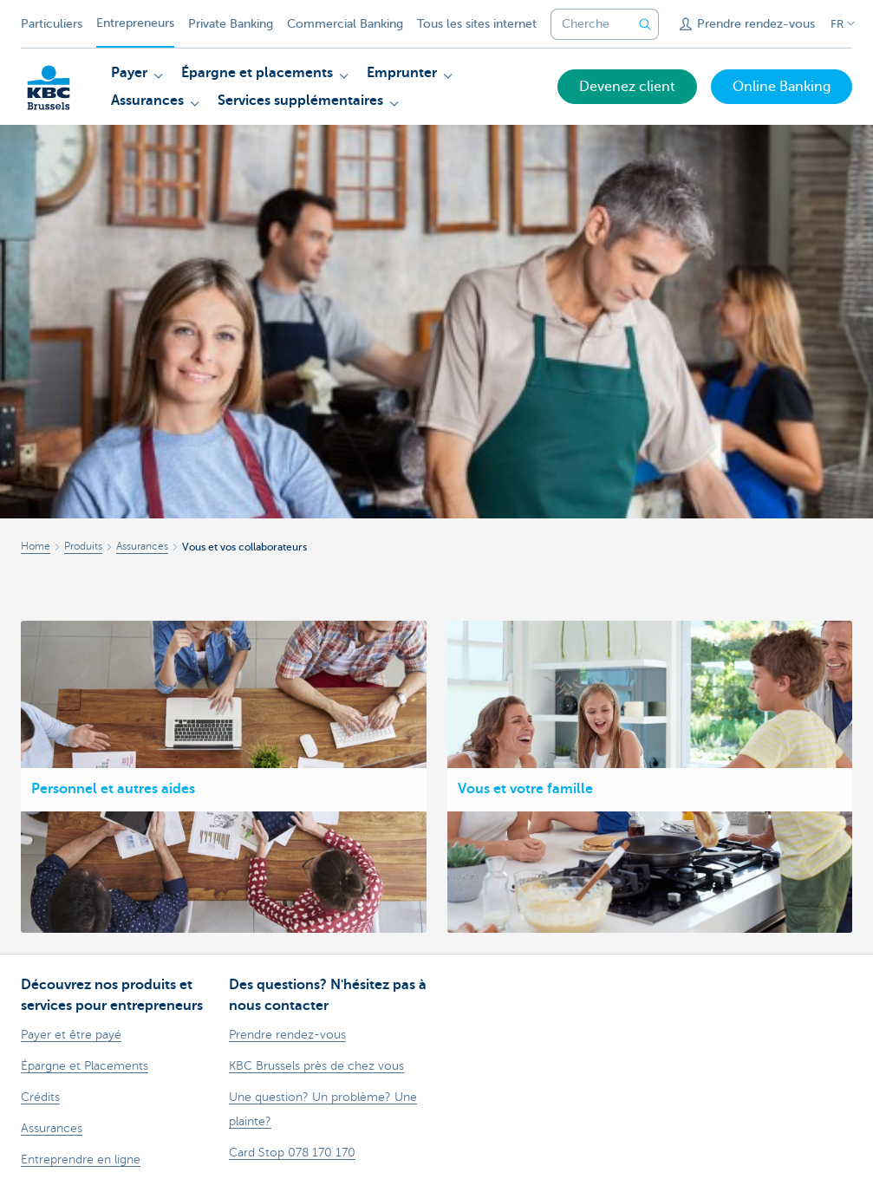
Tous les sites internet (477, 23)
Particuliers (51, 23)
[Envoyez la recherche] (645, 24)
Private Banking (230, 23)
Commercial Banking (345, 23)
